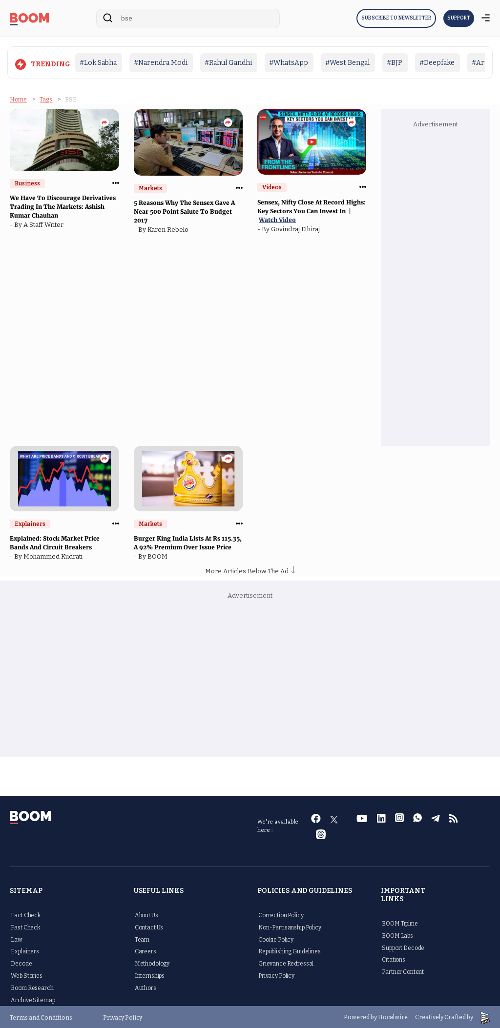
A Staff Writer (44, 223)
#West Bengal (347, 63)
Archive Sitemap (33, 998)
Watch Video (277, 218)
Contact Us (149, 926)
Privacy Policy (276, 974)
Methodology (152, 962)
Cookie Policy (275, 938)
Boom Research (32, 986)
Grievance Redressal (285, 962)
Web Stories (26, 974)
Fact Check (26, 913)
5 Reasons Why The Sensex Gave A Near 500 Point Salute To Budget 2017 (184, 210)
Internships (150, 974)
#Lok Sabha (98, 63)
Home (18, 98)
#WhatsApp (288, 63)
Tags (46, 98)
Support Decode (403, 946)
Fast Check (26, 926)
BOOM (158, 555)
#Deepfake (437, 63)
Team (142, 938)
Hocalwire (393, 1016)
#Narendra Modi (161, 63)
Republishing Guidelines (289, 950)
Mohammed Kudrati (54, 555)
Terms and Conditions (41, 1016)
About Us (146, 913)
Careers (145, 950)
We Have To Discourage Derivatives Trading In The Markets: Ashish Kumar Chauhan (63, 205)
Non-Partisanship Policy (289, 926)
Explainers (25, 950)
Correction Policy (281, 913)
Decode (21, 962)
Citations (393, 958)
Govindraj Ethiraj (297, 227)
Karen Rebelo (169, 228)
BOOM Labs (397, 934)
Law (16, 938)
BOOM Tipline (399, 922)
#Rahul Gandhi (228, 63)
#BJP (394, 63)
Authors (145, 986)
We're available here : (278, 824)
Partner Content (403, 970)
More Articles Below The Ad (250, 569)
